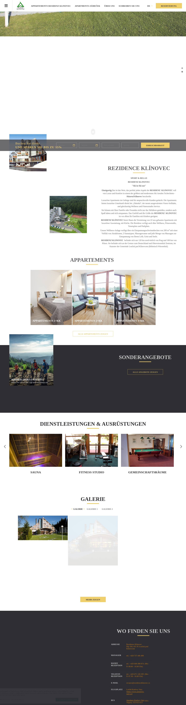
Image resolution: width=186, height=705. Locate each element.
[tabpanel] (93, 81)
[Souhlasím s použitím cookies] (76, 699)
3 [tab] (182, 75)
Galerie (78, 509)
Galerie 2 (107, 509)
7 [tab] (182, 89)
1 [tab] (182, 68)
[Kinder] (130, 145)
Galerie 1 (92, 509)
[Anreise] (66, 145)
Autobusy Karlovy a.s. (140, 700)
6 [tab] (182, 86)
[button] (150, 6)
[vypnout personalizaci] (27, 699)
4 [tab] (182, 79)
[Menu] (6, 6)
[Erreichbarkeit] (155, 145)
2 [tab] (182, 71)
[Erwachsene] (110, 145)
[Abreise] (89, 145)
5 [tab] (182, 82)
